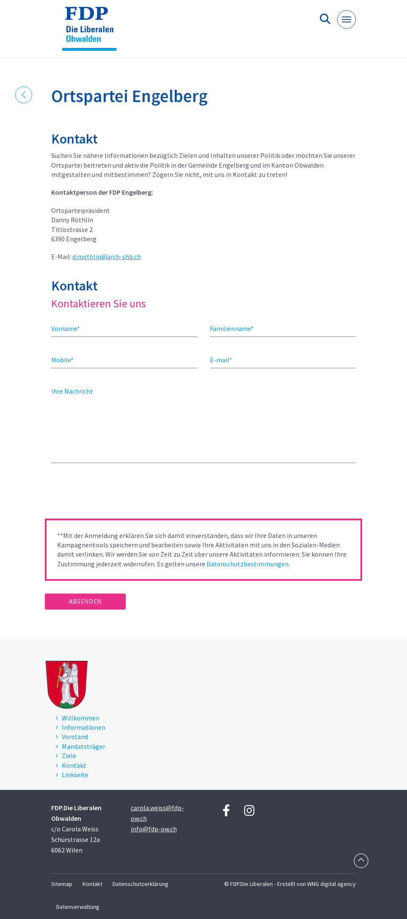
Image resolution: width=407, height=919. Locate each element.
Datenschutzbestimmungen (247, 564)
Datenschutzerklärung (140, 884)
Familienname (232, 328)
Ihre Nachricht (72, 391)
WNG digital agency (331, 884)
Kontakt (92, 884)
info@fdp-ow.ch (154, 829)
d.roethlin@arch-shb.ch (106, 256)
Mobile (62, 360)
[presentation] (109, 493)
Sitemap (61, 884)
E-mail (221, 360)
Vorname (65, 328)
